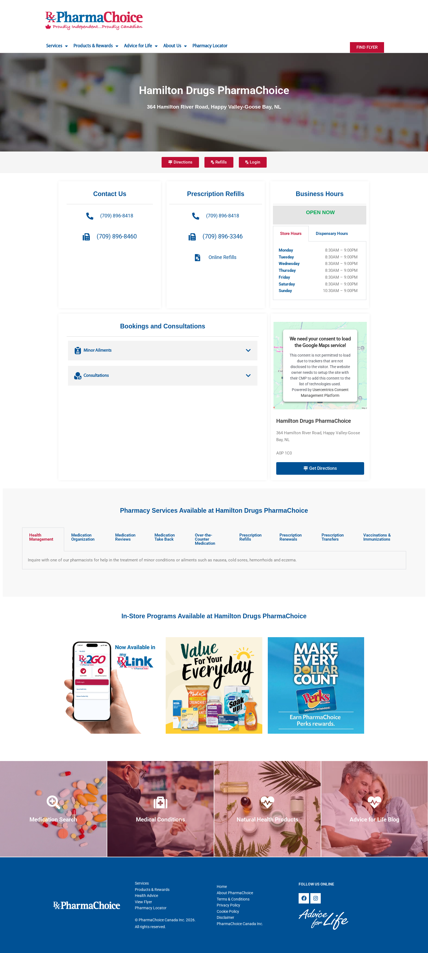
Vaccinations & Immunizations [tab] (377, 537)
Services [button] (57, 46)
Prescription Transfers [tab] (333, 537)
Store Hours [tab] (291, 233)
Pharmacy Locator (209, 46)
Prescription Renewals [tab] (291, 537)
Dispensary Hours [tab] (332, 233)
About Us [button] (175, 46)
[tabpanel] (319, 270)
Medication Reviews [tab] (125, 537)
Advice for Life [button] (141, 46)
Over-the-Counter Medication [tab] (205, 539)
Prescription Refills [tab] (250, 537)
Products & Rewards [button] (95, 46)
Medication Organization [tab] (82, 537)
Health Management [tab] (41, 537)
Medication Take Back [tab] (164, 537)
